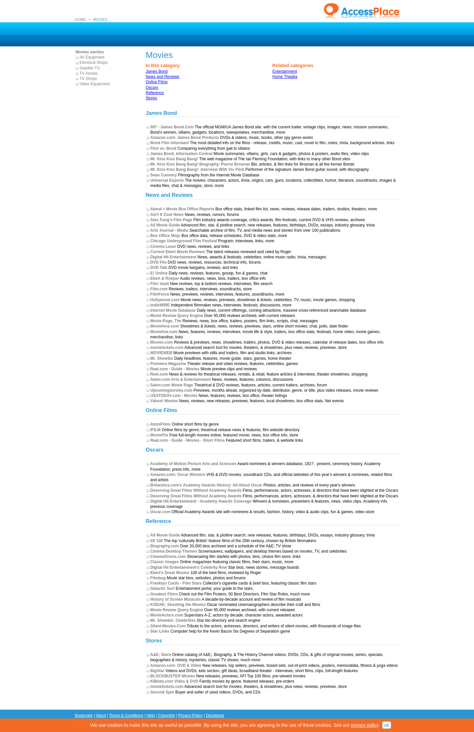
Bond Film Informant (169, 143)
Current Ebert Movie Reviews (177, 251)
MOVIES (100, 19)
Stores (151, 98)
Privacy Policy (190, 715)
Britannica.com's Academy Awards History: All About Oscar (206, 485)
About (101, 715)
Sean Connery (163, 175)
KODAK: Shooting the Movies (178, 604)
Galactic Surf (162, 588)
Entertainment (285, 71)
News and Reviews (162, 76)
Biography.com (164, 546)
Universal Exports (167, 180)
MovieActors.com (166, 615)
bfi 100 (156, 540)
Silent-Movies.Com (168, 626)
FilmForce (159, 294)
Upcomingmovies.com (171, 390)
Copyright (166, 715)
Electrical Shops (94, 62)
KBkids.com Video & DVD (174, 681)
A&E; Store (160, 654)
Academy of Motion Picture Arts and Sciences (193, 463)
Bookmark (84, 715)
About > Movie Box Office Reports (182, 209)
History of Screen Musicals (175, 599)
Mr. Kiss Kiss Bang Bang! (174, 159)
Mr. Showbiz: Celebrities (173, 620)
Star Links (160, 631)
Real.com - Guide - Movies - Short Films (187, 440)
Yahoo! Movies (164, 401)
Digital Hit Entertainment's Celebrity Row (188, 567)
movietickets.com (167, 347)
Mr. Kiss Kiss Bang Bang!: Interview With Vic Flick (197, 169)
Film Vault (159, 283)
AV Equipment (92, 57)
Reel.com (159, 374)
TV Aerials (89, 73)
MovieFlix (159, 435)
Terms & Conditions (126, 715)
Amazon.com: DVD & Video (175, 665)
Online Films (157, 82)
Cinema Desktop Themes (174, 551)
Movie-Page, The (166, 321)
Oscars (152, 87)
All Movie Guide (165, 225)
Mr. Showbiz (161, 358)
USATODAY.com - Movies (174, 395)
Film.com (159, 289)
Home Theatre (285, 76)
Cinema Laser (163, 246)
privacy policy (364, 725)
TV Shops (88, 78)
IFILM (155, 430)
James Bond (157, 71)
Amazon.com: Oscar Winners (177, 474)
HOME (80, 19)
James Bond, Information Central (181, 153)
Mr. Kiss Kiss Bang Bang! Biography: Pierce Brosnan (200, 164)
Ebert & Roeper (164, 278)
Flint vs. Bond (163, 148)
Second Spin (162, 692)
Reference (155, 93)
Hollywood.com (165, 300)
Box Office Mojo (165, 235)
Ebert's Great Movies (170, 572)
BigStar (157, 670)
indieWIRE (160, 305)
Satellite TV (90, 68)
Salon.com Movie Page (171, 385)
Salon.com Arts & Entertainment (180, 379)
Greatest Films (164, 594)
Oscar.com (160, 512)
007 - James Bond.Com (172, 127)
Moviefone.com (164, 326)
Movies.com (161, 342)
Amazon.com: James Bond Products (184, 137)
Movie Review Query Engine (176, 315)
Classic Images (164, 562)
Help (150, 715)
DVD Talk (159, 267)
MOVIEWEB (161, 353)
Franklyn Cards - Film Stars (176, 583)
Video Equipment (95, 84)
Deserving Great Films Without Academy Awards (196, 490)
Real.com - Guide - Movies (174, 369)
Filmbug (158, 578)
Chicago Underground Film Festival (183, 241)
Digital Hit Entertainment (173, 257)
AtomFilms (160, 424)
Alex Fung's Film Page (171, 220)
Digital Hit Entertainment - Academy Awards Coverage (201, 501)
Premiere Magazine (168, 363)
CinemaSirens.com (168, 556)
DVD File (158, 262)
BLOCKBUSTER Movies (172, 676)
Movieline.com (164, 331)
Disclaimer (215, 715)
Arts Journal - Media (169, 230)
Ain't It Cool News (167, 214)
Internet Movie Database (173, 310)
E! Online (159, 273)
